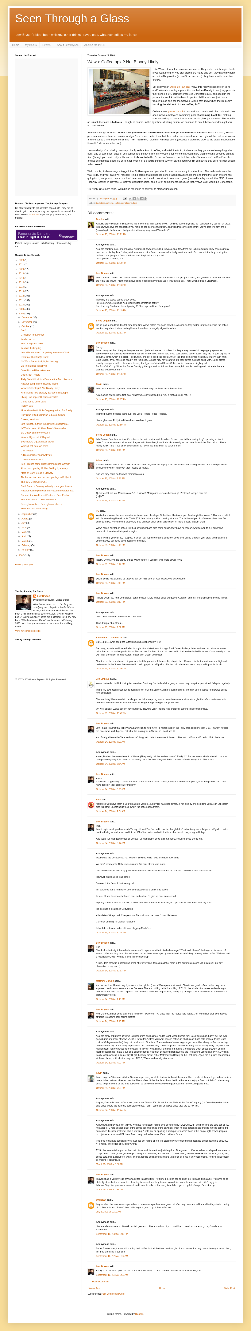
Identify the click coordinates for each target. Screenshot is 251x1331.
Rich (98, 799)
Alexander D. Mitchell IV (109, 637)
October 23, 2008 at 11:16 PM (111, 668)
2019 (22, 273)
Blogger (139, 1314)
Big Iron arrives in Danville (34, 366)
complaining (126, 203)
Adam (99, 460)
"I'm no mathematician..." (33, 459)
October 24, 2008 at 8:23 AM (110, 789)
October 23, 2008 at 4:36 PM (110, 500)
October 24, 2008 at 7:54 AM (110, 764)
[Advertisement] (37, 577)
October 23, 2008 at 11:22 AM (111, 234)
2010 (22, 304)
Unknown (101, 1200)
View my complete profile (28, 631)
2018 (22, 278)
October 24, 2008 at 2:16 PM (110, 1021)
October (25, 326)
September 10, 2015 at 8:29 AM (112, 1275)
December (27, 317)
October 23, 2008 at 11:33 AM (111, 285)
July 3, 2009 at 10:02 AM (108, 1211)
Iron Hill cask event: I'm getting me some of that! (45, 352)
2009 (22, 309)
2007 (22, 555)
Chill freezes (27, 450)
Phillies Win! (27, 406)
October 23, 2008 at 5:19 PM (110, 602)
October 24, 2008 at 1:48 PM (110, 999)
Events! (46, 44)
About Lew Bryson (68, 44)
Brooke (100, 219)
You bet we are (28, 339)
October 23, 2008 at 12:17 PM (111, 399)
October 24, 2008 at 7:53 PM (110, 1088)
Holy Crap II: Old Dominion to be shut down (43, 415)
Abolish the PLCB (94, 44)
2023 (22, 260)
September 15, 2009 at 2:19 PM (112, 1234)
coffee (117, 203)
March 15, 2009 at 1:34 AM (109, 1189)
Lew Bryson (102, 273)
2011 (22, 300)
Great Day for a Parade (32, 334)
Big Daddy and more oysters (35, 432)
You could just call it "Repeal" (35, 437)
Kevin (99, 1073)
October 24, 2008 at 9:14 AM (110, 843)
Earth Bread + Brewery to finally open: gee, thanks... (47, 486)
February (26, 545)
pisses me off (175, 111)
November (27, 322)
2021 (22, 264)
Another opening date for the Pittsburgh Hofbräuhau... (48, 490)
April (24, 536)
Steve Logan (103, 320)
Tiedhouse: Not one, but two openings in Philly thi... (47, 477)
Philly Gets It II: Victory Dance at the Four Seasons (46, 379)
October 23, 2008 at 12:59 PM (111, 424)
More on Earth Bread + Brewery (37, 473)
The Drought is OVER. (32, 343)
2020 (22, 269)
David (99, 384)
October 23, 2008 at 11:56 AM (111, 374)
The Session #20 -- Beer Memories (38, 499)
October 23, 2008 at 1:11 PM (110, 450)
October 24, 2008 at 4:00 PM (110, 1062)
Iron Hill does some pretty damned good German (45, 464)
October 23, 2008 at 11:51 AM (111, 332)
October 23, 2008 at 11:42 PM (111, 713)
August (25, 518)
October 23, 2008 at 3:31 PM (110, 478)
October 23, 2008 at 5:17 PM (110, 564)
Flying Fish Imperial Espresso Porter (39, 397)
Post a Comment (100, 1281)
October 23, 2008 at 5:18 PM (110, 583)
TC (97, 511)
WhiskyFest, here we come (34, 446)
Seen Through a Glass (72, 18)
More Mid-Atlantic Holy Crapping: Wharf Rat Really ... (48, 410)
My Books (31, 44)
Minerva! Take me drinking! (34, 508)
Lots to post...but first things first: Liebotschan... (45, 424)
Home (15, 44)
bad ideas (100, 203)
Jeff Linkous (103, 679)
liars (135, 203)
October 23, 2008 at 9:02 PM (110, 627)
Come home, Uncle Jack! (33, 401)
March (25, 541)
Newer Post (94, 1288)
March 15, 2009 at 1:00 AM (109, 1164)
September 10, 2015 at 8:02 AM (112, 1256)
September (27, 514)
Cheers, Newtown (30, 419)
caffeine (110, 203)
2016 (22, 282)
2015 (22, 286)
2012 (22, 295)
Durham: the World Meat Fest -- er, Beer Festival (45, 495)
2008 (22, 313)
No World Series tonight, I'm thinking (39, 361)
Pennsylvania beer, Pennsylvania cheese (41, 504)
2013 (22, 291)
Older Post (229, 1288)
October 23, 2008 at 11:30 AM (111, 263)
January (25, 549)
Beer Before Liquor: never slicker (37, 441)
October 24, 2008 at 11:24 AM (111, 932)
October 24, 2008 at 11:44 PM (111, 1110)
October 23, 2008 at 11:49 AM (111, 310)
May (23, 532)
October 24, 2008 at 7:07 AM (110, 741)
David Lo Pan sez (180, 86)
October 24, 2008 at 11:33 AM (111, 970)
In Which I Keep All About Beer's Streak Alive (43, 428)
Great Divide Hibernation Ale (35, 370)
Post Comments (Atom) (113, 1294)
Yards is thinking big (31, 348)
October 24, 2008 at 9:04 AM (110, 811)
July (23, 523)
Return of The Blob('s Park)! (35, 357)
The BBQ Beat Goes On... (34, 482)
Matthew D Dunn (105, 981)
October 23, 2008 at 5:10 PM (110, 545)
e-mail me (34, 214)
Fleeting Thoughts (24, 564)
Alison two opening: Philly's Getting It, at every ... (45, 468)
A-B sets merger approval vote (36, 455)
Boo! (23, 330)
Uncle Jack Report (30, 374)
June (24, 527)
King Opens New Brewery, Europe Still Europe (44, 392)
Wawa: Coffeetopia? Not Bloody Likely (40, 388)
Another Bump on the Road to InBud (39, 383)
